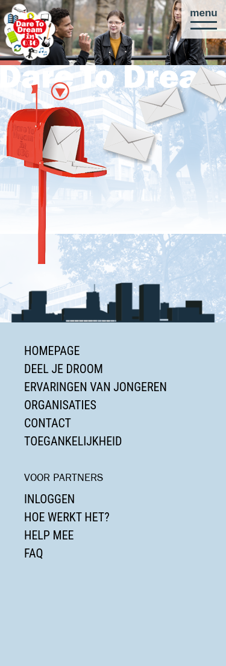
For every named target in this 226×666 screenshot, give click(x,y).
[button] (203, 19)
